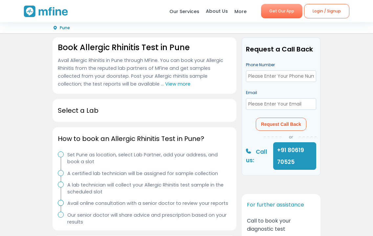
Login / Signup (327, 11)
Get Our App (281, 11)
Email (251, 92)
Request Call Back (281, 124)
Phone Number (260, 65)
